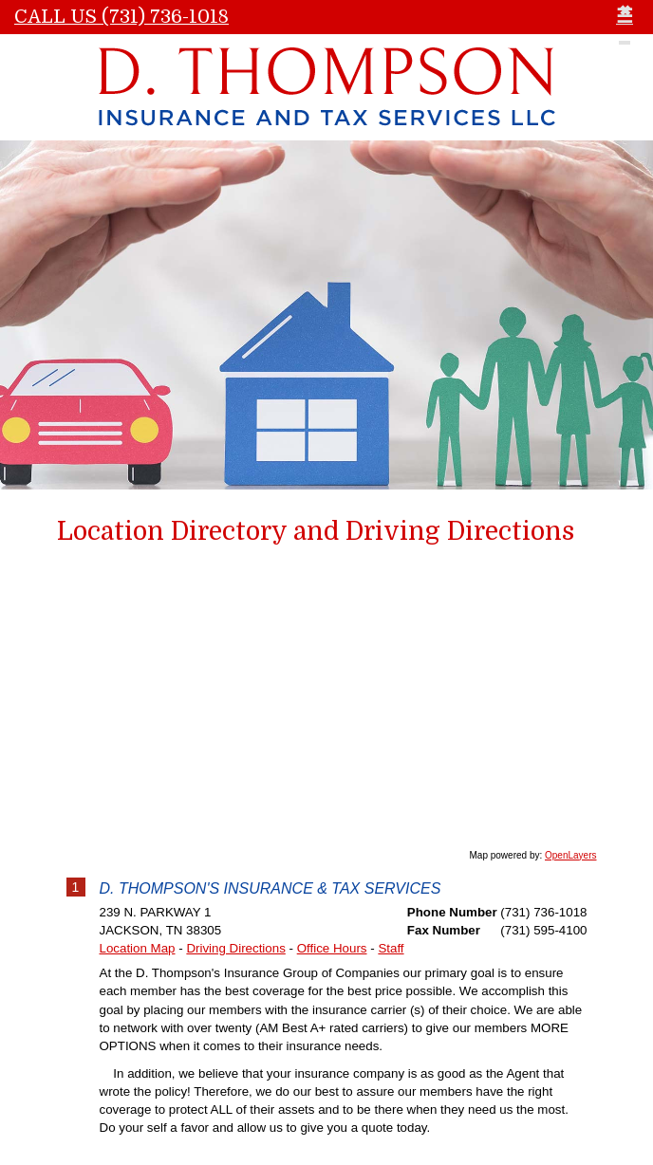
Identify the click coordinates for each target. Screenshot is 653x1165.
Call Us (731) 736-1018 (121, 17)
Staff (390, 948)
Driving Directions (235, 948)
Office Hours (332, 948)
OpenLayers (570, 855)
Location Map (138, 948)
